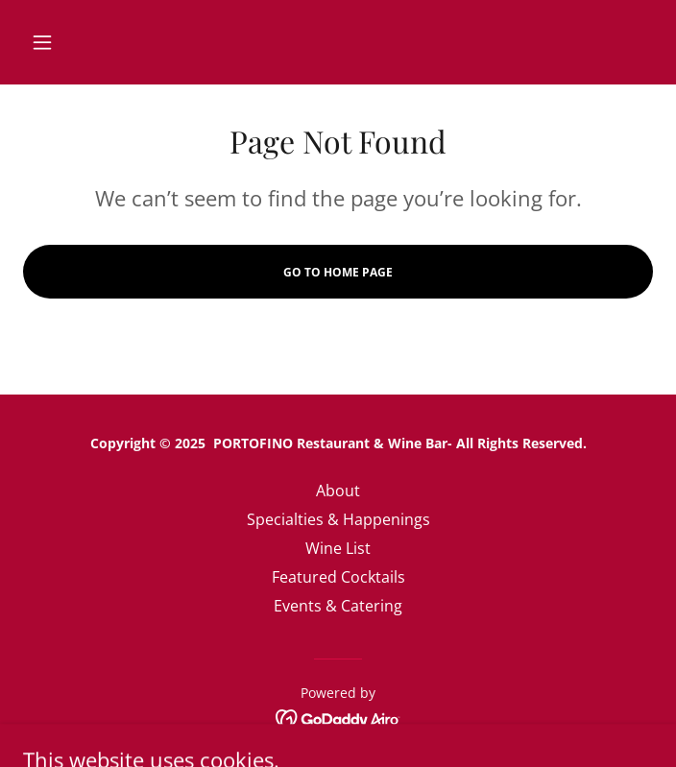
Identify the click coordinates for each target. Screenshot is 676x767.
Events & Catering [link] (338, 605)
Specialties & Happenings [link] (338, 519)
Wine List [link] (338, 548)
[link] (338, 717)
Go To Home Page (338, 272)
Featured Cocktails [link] (338, 576)
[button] (70, 42)
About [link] (338, 490)
